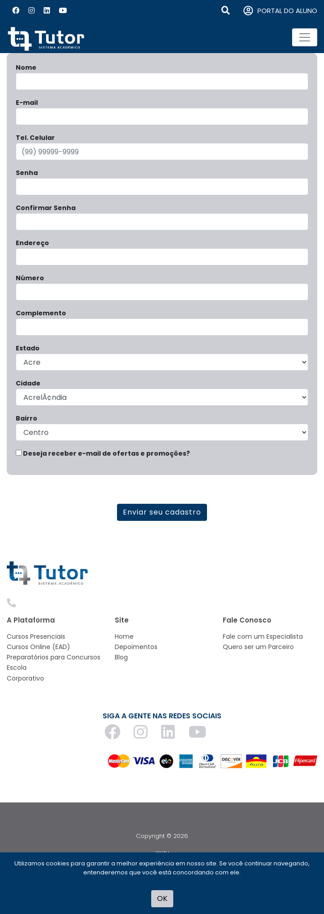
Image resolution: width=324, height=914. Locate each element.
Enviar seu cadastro (162, 512)
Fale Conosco (247, 620)
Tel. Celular (35, 137)
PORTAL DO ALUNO (280, 11)
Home (124, 636)
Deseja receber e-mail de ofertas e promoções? (103, 453)
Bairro (26, 418)
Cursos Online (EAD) (38, 646)
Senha (27, 172)
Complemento (41, 313)
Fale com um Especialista (263, 636)
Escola (17, 667)
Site (122, 620)
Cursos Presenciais (36, 636)
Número (30, 277)
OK (162, 898)
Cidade (28, 383)
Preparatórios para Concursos (53, 657)
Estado (28, 348)
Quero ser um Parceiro (258, 646)
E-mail (27, 102)
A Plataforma (31, 620)
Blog (121, 657)
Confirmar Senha (46, 207)
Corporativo (25, 678)
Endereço (32, 242)
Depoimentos (136, 646)
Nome (26, 67)
